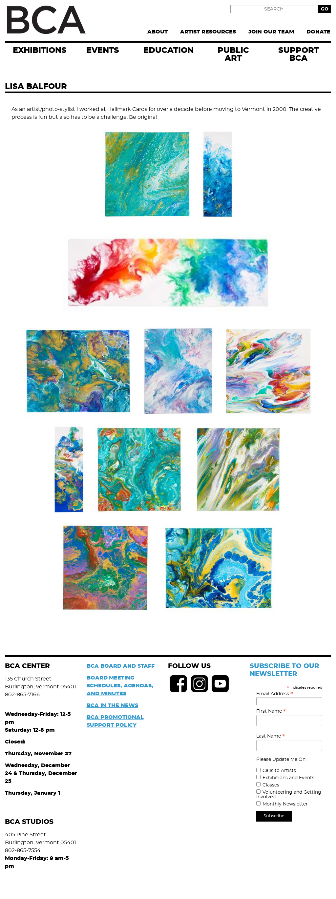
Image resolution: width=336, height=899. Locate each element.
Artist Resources (208, 31)
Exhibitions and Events (288, 778)
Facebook (178, 684)
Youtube (220, 684)
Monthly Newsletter (285, 804)
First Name (271, 711)
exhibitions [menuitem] (40, 50)
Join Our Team (271, 31)
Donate (318, 31)
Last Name (270, 736)
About (157, 31)
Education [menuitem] (168, 50)
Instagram (199, 684)
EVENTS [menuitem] (102, 50)
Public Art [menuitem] (233, 54)
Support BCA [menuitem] (298, 54)
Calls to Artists (279, 770)
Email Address (274, 694)
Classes (270, 785)
